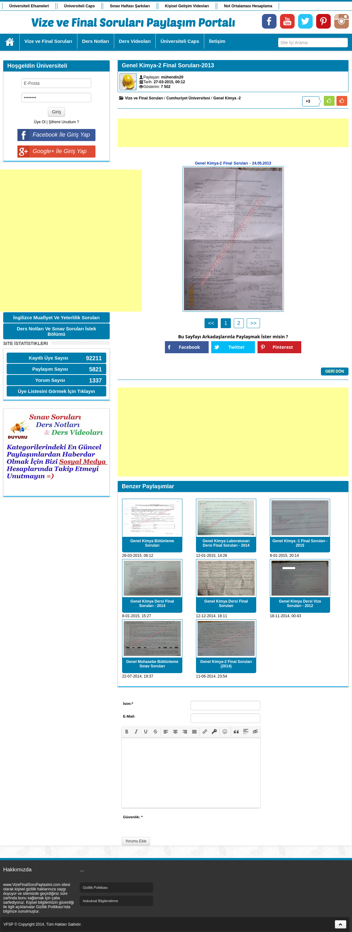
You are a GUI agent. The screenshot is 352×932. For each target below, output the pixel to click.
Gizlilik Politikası (95, 887)
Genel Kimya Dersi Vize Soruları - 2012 (300, 603)
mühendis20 (172, 77)
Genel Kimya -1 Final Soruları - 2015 (300, 543)
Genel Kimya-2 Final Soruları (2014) (226, 663)
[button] (126, 731)
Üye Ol (40, 122)
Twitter (236, 347)
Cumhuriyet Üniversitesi (188, 98)
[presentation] (127, 731)
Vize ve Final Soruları (144, 98)
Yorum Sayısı (50, 380)
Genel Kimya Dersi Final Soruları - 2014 (152, 603)
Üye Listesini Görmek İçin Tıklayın (56, 391)
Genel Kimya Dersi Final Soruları (226, 603)
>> (253, 323)
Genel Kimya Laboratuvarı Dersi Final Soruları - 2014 (226, 543)
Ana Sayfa (10, 42)
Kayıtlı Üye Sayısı (48, 358)
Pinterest (283, 347)
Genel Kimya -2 (227, 98)
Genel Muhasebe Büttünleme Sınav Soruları (152, 663)
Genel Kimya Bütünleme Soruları (152, 543)
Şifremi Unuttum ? (64, 122)
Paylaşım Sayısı (50, 369)
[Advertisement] (71, 241)
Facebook (189, 347)
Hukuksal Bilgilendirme (100, 901)
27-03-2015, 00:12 (169, 82)
